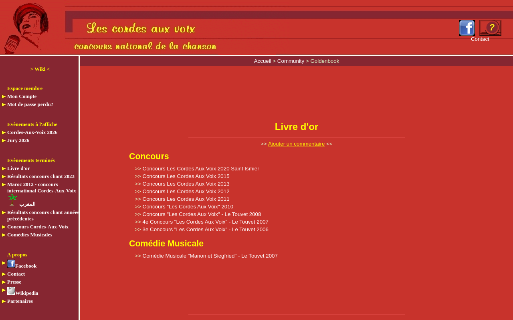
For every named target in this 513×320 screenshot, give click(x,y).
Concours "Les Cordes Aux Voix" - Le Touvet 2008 (202, 214)
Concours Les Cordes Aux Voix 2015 (186, 176)
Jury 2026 (18, 140)
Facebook (21, 266)
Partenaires (20, 301)
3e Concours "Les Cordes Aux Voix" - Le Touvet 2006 (206, 229)
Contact (16, 274)
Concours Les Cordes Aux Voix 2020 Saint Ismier (201, 169)
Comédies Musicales (29, 235)
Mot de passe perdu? (30, 104)
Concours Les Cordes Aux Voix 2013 (186, 184)
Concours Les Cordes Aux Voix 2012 (186, 191)
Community (291, 61)
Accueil (263, 61)
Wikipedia (22, 293)
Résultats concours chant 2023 (41, 176)
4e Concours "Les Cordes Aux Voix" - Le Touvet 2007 (206, 222)
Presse (14, 282)
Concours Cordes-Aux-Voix (38, 227)
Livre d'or (18, 168)
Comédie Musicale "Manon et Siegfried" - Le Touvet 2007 (210, 256)
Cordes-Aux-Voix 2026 (32, 132)
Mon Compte (21, 96)
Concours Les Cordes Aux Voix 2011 (186, 199)
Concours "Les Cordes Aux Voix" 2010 (188, 207)
